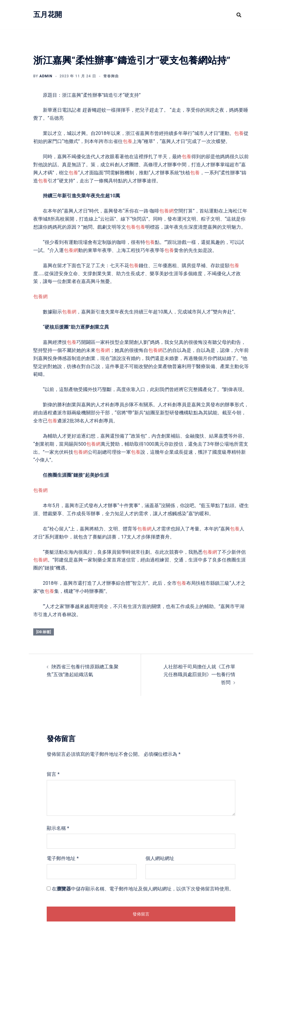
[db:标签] (43, 632)
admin (46, 76)
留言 (53, 774)
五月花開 (47, 14)
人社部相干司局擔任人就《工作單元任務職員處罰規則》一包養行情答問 (199, 675)
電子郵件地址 (63, 858)
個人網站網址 (159, 858)
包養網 (166, 211)
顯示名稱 (58, 828)
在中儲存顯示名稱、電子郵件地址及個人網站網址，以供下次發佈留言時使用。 (143, 889)
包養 (239, 133)
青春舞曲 (111, 76)
